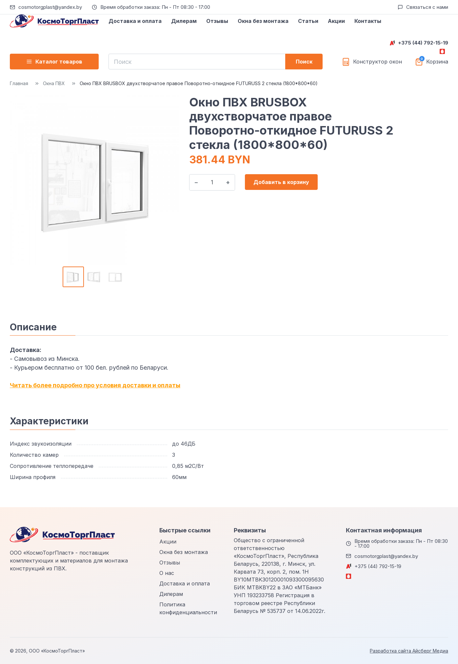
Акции (336, 21)
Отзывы (217, 21)
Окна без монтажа (263, 21)
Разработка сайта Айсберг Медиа (409, 651)
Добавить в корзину (281, 182)
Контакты (367, 21)
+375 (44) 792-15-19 (423, 42)
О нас (166, 573)
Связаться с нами (427, 7)
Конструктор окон (377, 62)
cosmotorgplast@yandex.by (50, 7)
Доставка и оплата (135, 21)
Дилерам (184, 21)
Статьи (308, 21)
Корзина (437, 62)
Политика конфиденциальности (188, 608)
